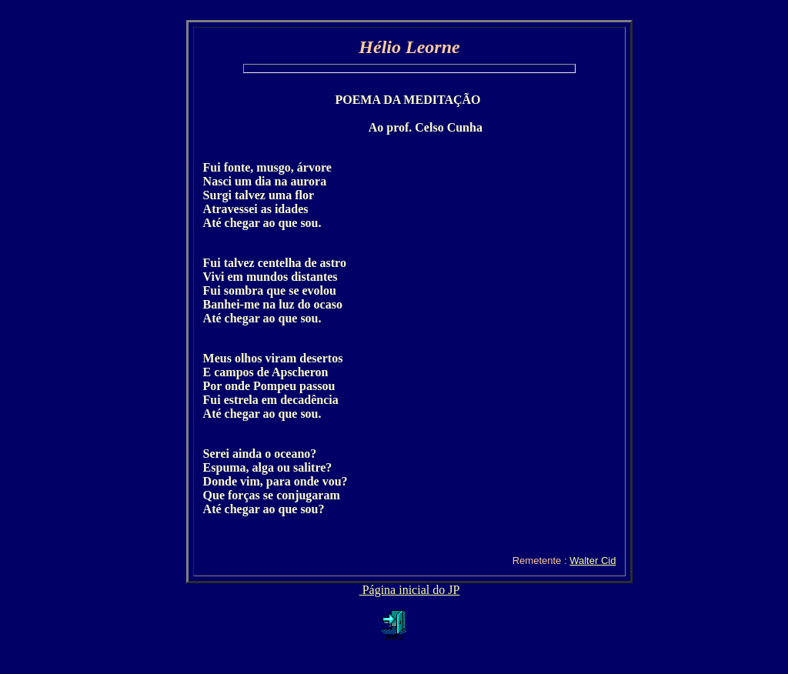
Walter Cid (592, 560)
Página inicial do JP (409, 589)
